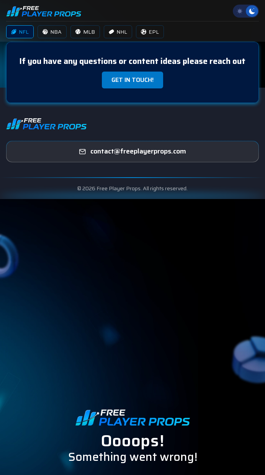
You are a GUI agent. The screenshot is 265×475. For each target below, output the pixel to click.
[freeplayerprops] (132, 151)
